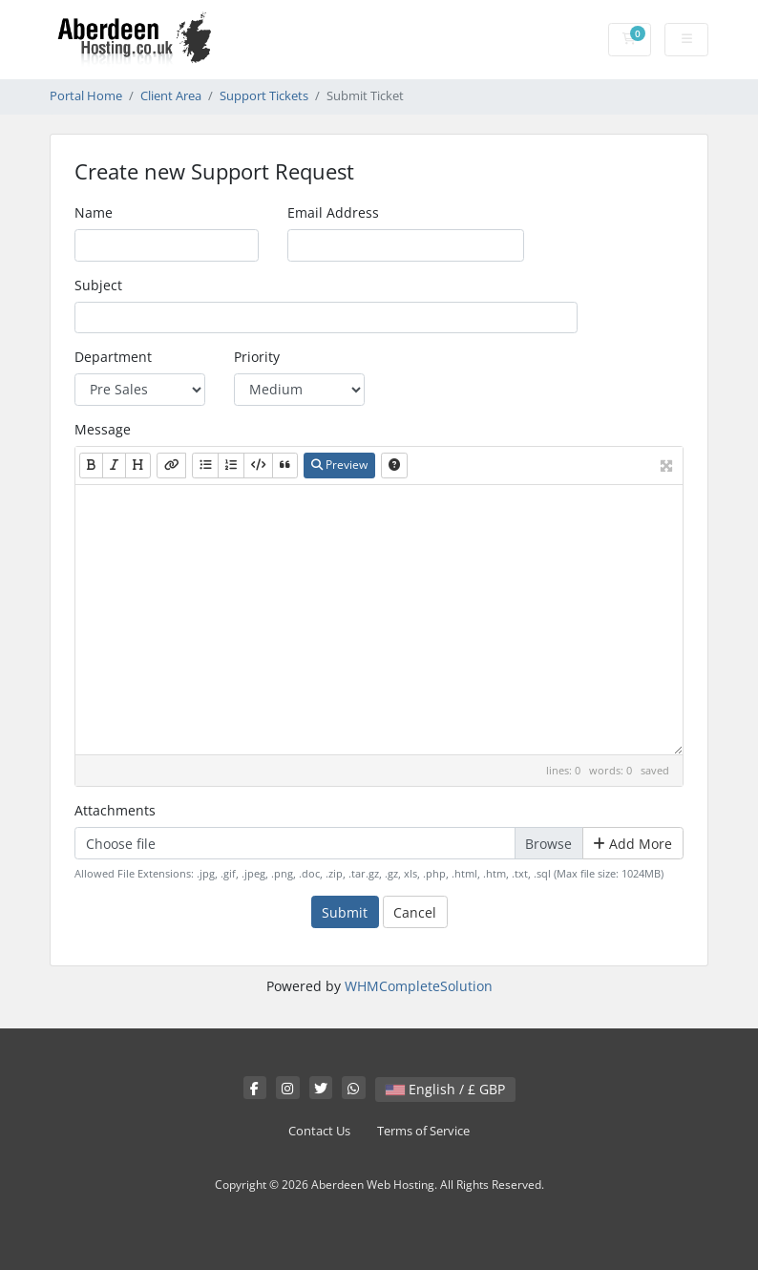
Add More (632, 844)
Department (113, 357)
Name (93, 212)
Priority (257, 357)
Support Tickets (264, 96)
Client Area (170, 96)
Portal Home (86, 96)
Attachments (115, 810)
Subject (98, 285)
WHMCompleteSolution (419, 986)
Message (102, 429)
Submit (345, 912)
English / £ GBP (445, 1089)
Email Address (333, 212)
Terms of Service (423, 1131)
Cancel (414, 912)
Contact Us (319, 1131)
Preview (339, 464)
